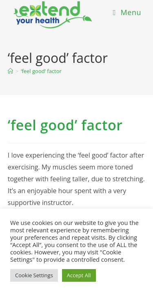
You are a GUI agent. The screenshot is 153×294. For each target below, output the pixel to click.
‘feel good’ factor (41, 71)
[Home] (10, 71)
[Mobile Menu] (127, 12)
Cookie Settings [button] (34, 275)
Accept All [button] (79, 275)
